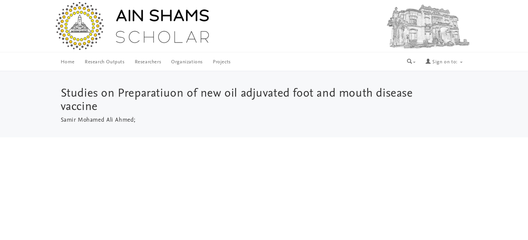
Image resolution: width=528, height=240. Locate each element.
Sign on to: (444, 62)
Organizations (187, 62)
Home (68, 62)
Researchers (148, 62)
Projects (222, 62)
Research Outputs (105, 62)
